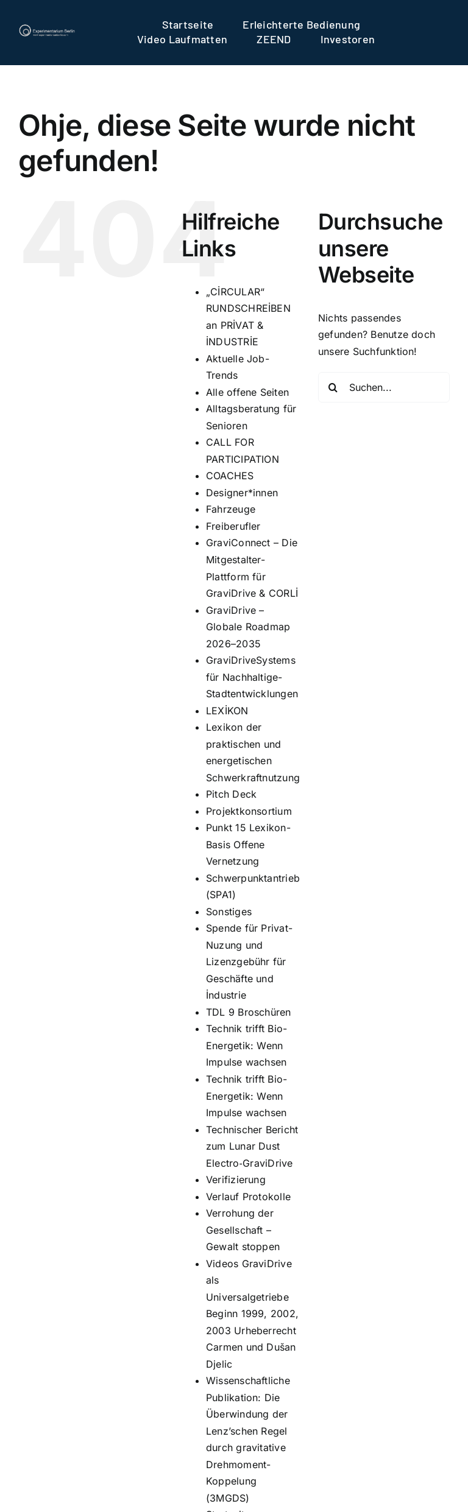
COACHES (230, 475)
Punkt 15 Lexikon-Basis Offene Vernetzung (248, 844)
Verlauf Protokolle (248, 1196)
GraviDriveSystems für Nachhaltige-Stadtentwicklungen (252, 677)
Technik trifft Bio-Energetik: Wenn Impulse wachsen (247, 1045)
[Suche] (333, 387)
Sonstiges (229, 911)
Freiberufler (233, 526)
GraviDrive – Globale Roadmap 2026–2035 (248, 627)
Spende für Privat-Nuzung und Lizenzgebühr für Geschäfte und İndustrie (249, 961)
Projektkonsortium (249, 811)
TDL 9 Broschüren (248, 1012)
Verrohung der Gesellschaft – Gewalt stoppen (243, 1230)
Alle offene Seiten (247, 392)
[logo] (47, 29)
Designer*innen (242, 493)
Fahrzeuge (230, 509)
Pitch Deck (231, 794)
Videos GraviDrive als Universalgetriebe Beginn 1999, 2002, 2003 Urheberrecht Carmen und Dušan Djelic (252, 1313)
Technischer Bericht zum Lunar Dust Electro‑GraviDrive (252, 1146)
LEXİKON (227, 711)
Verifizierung (236, 1179)
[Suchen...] (384, 387)
